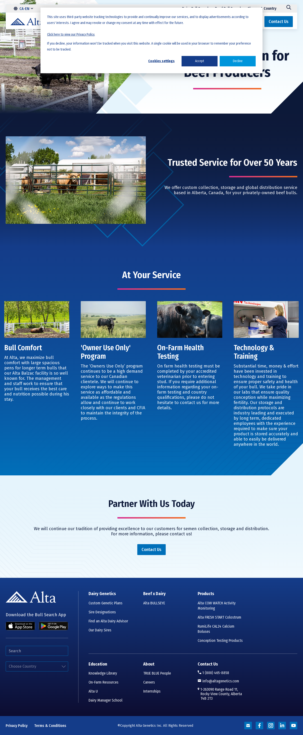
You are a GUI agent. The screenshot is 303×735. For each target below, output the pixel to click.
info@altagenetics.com (220, 681)
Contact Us (208, 664)
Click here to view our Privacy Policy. (71, 34)
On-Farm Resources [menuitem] (103, 682)
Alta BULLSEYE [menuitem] (154, 603)
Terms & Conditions (50, 725)
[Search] (289, 9)
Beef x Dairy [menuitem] (154, 593)
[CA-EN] (23, 9)
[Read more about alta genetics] (248, 725)
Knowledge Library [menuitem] (103, 673)
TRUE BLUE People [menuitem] (157, 673)
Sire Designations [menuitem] (102, 612)
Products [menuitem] (206, 593)
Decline (238, 61)
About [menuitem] (148, 664)
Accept (199, 61)
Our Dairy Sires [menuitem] (100, 630)
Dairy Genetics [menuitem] (102, 593)
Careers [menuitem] (149, 682)
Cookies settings (161, 61)
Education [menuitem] (98, 664)
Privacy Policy (16, 725)
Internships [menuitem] (151, 691)
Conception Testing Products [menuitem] (220, 640)
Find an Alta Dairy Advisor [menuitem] (108, 621)
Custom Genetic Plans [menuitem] (105, 603)
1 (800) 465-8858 (215, 673)
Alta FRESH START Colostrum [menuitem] (219, 617)
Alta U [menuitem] (93, 691)
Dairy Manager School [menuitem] (105, 700)
